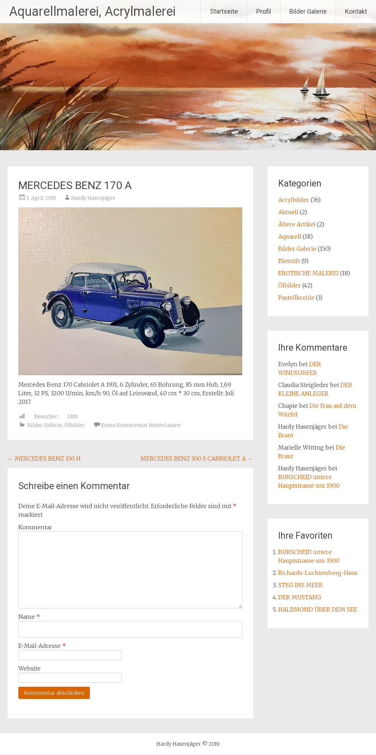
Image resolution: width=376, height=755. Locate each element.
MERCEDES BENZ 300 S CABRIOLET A (197, 458)
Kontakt (356, 11)
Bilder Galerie (308, 11)
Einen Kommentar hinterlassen (140, 425)
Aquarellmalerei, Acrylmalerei (92, 11)
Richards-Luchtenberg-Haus (318, 572)
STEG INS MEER (300, 585)
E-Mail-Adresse (42, 645)
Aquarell (289, 236)
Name (29, 616)
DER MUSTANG (299, 597)
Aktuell (288, 212)
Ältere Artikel (297, 224)
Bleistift (289, 260)
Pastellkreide (296, 297)
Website (29, 668)
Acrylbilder (293, 199)
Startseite (224, 11)
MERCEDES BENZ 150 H (44, 458)
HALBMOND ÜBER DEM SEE (317, 609)
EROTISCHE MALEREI (308, 273)
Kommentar (35, 527)
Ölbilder (74, 425)
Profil (263, 11)
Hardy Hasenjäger (93, 198)
